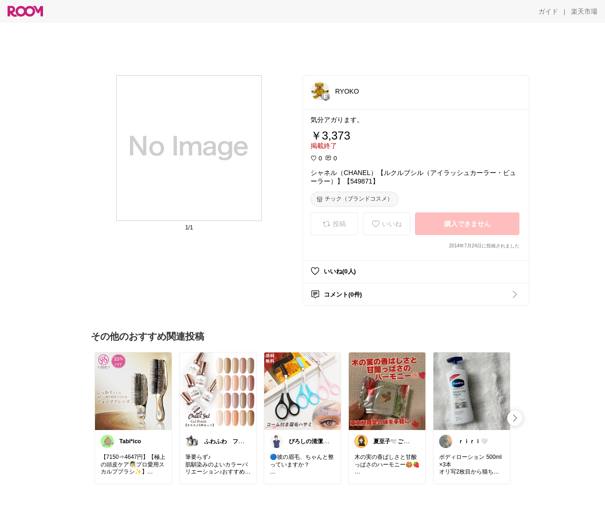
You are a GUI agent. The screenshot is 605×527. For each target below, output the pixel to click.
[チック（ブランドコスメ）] (354, 199)
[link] (133, 390)
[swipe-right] (514, 418)
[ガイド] (548, 11)
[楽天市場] (584, 11)
